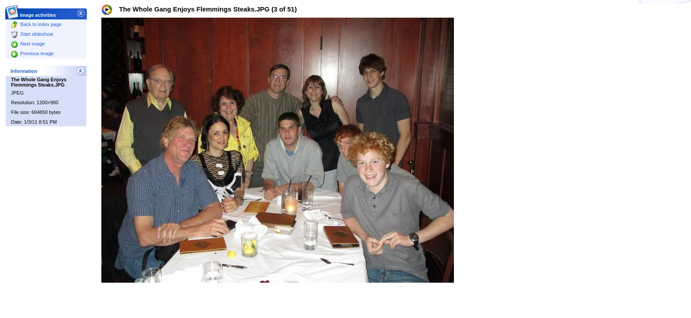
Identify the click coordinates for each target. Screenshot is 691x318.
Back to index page (36, 24)
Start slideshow (32, 34)
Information (24, 71)
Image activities (38, 13)
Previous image (32, 53)
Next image (28, 43)
